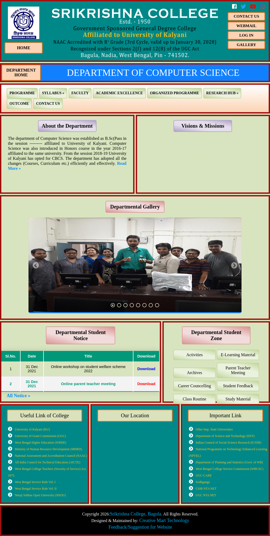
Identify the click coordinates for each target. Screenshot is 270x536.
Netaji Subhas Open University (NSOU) (40, 495)
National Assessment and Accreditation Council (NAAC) (51, 455)
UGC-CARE (204, 475)
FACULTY (80, 93)
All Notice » (18, 395)
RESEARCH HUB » (222, 93)
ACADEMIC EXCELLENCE (119, 93)
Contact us (246, 16)
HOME (23, 48)
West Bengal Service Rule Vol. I (35, 482)
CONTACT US (48, 104)
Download (146, 369)
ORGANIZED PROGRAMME (174, 93)
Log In (246, 35)
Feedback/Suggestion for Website (140, 527)
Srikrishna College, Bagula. (136, 514)
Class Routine (194, 399)
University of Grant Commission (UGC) (40, 436)
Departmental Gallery (135, 207)
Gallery (246, 45)
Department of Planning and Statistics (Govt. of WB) (229, 462)
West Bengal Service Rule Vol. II (36, 488)
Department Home (21, 72)
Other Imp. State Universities (214, 429)
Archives (194, 372)
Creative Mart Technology (164, 520)
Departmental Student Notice (80, 335)
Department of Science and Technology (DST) (225, 436)
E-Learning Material (238, 355)
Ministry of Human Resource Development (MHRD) (48, 449)
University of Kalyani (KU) (32, 429)
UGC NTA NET (206, 495)
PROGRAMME (22, 93)
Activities (194, 355)
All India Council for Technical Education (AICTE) (47, 462)
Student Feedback (238, 386)
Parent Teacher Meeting (237, 370)
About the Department (67, 126)
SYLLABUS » (53, 93)
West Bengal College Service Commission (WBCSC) (229, 468)
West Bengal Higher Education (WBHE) (40, 442)
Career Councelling (194, 386)
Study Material (238, 399)
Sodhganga (203, 482)
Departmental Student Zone (216, 335)
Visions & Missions (202, 126)
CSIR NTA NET (206, 488)
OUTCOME (19, 104)
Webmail (247, 26)
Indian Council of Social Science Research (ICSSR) (228, 442)
